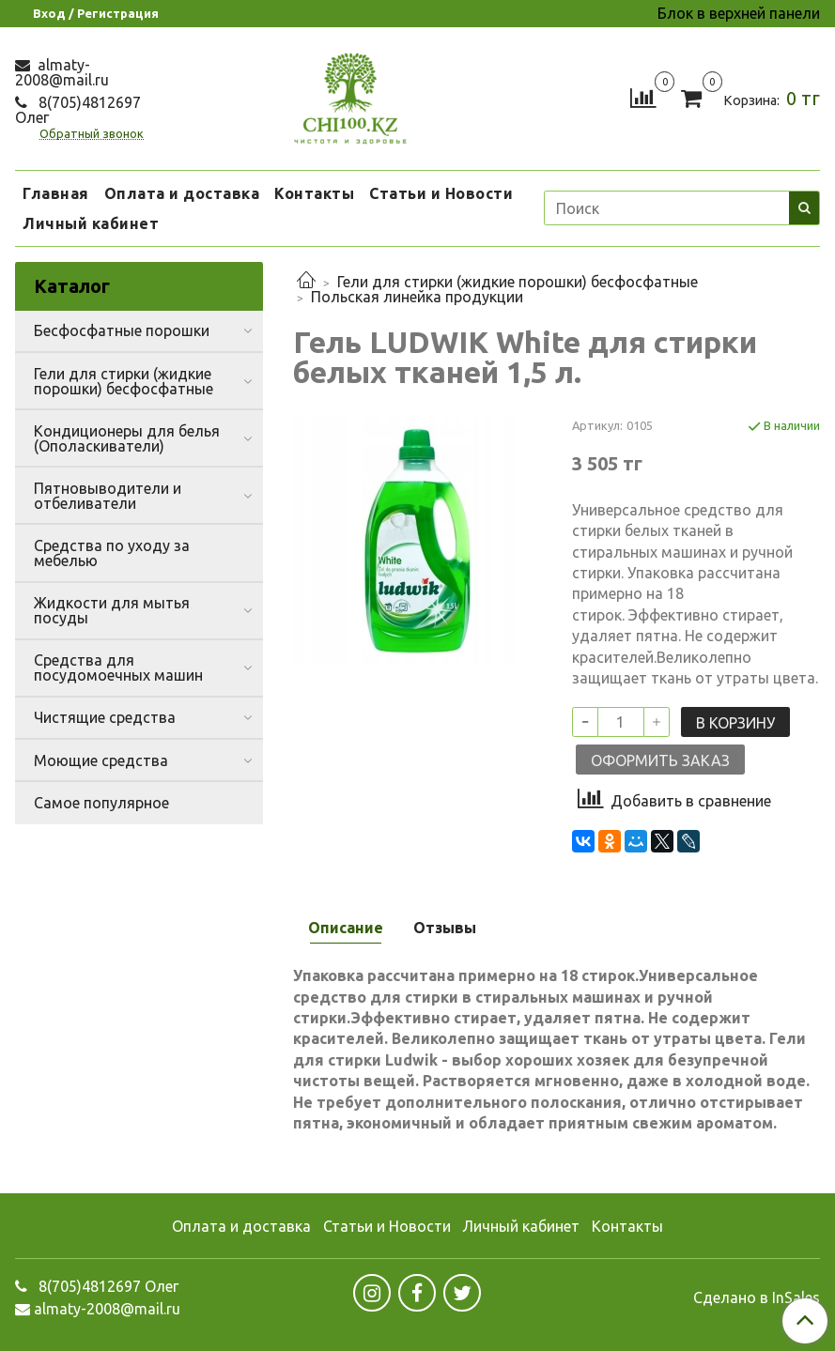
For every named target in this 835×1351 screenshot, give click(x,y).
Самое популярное (101, 802)
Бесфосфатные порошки (121, 330)
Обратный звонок (91, 134)
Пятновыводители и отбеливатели (107, 496)
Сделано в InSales (756, 1297)
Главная (56, 193)
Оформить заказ (660, 760)
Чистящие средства (105, 717)
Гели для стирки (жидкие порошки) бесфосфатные (517, 281)
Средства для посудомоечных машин (118, 667)
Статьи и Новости (441, 193)
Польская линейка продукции (417, 296)
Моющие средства (101, 760)
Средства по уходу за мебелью (112, 553)
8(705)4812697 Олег (78, 110)
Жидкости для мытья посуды (112, 610)
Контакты (314, 193)
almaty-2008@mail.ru (62, 72)
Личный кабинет (91, 223)
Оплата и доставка (182, 193)
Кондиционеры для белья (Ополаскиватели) (127, 438)
